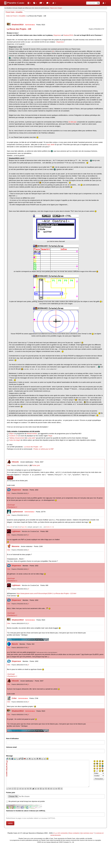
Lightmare (16, 531)
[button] (29, 3)
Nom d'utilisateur (12, 738)
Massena (16, 546)
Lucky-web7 (31, 438)
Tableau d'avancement (17, 438)
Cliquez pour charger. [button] (56, 8)
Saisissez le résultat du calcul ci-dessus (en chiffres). (25, 811)
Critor (14, 698)
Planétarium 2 (12, 507)
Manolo (15, 644)
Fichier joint (36, 465)
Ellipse (11, 433)
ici (53, 51)
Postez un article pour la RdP (44, 449)
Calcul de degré (14, 440)
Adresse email (11, 747)
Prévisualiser (99, 779)
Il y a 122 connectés (61, 833)
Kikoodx (15, 462)
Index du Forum (11, 16)
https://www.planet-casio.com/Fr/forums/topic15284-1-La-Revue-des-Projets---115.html (46, 593)
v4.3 (19, 833)
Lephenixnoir (18, 512)
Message (9, 756)
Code (10, 478)
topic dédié (51, 144)
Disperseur (57, 35)
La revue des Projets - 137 (33, 447)
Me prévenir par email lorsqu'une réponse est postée (27, 801)
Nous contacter (74, 833)
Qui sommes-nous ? (87, 833)
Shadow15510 (18, 25)
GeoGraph (11, 505)
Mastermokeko (32, 433)
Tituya (50, 436)
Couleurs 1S (13, 436)
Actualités (22, 16)
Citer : (9, 465)
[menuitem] (29, 3)
